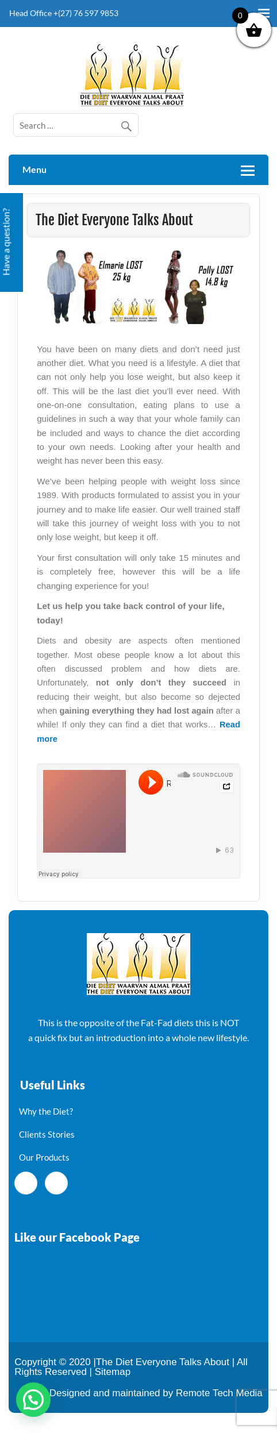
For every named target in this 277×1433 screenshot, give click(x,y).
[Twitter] (56, 1183)
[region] (138, 287)
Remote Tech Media (219, 1393)
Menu (34, 169)
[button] (138, 287)
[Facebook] (25, 1183)
